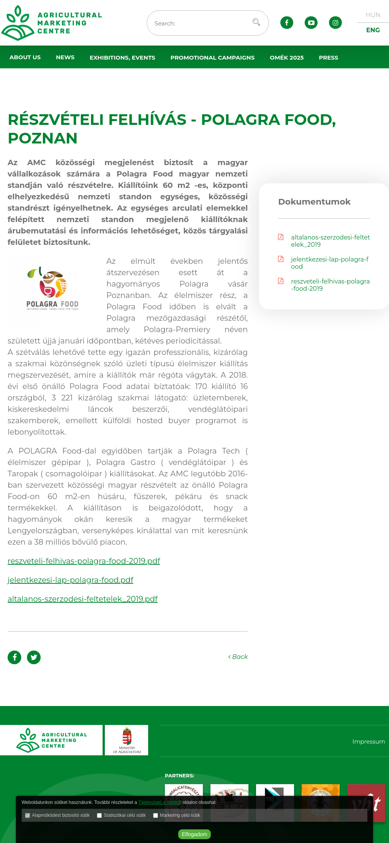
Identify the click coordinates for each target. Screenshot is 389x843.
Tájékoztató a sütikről (159, 802)
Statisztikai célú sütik (125, 815)
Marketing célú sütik (180, 815)
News (65, 57)
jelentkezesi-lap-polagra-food (323, 263)
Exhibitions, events (122, 57)
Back (238, 656)
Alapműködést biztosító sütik (61, 815)
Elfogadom (194, 834)
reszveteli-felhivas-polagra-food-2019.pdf (84, 561)
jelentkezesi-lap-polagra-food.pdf (70, 580)
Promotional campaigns (213, 57)
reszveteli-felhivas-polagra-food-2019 (324, 285)
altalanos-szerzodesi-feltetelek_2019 (324, 241)
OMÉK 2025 (287, 57)
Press (328, 57)
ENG (373, 30)
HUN (373, 15)
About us (25, 57)
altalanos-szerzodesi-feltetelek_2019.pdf (83, 598)
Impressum (369, 741)
